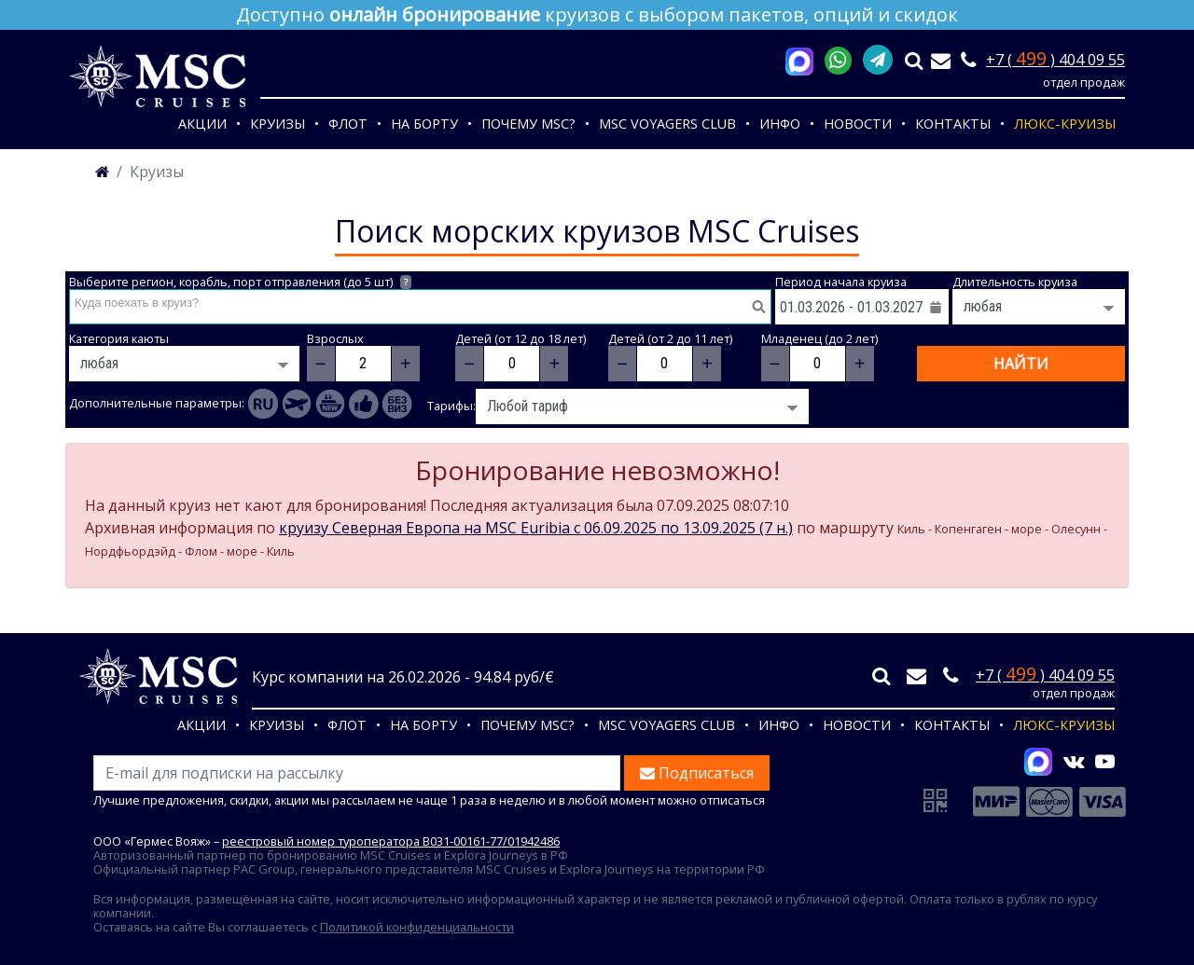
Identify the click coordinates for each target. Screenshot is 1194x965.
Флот (348, 123)
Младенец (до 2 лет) (819, 339)
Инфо (779, 123)
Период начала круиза (841, 282)
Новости (858, 123)
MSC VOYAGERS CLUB (667, 123)
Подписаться (697, 773)
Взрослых (335, 339)
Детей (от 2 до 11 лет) (670, 339)
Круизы (277, 123)
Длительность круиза (1014, 282)
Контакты (953, 123)
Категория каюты (119, 339)
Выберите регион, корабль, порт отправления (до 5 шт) (240, 282)
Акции (202, 123)
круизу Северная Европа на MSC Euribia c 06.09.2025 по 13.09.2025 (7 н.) (536, 527)
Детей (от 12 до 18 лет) (520, 339)
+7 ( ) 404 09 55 (1055, 59)
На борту (424, 123)
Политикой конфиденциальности (417, 926)
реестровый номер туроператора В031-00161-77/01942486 (391, 841)
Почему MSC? (528, 123)
